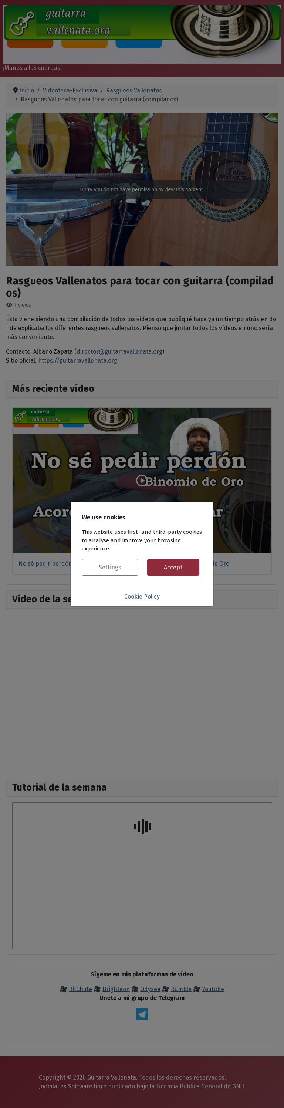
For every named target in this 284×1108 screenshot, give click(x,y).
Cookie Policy (142, 596)
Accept (173, 567)
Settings (110, 567)
